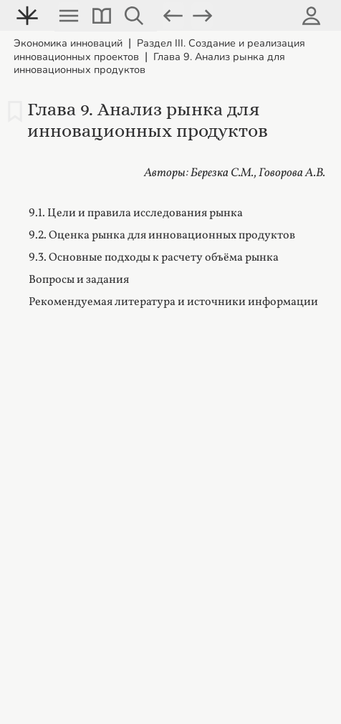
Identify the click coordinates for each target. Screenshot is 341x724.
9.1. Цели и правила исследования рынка (136, 213)
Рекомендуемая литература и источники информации (173, 302)
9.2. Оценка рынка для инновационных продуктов (162, 235)
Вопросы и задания (79, 280)
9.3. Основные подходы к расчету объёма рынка (154, 258)
